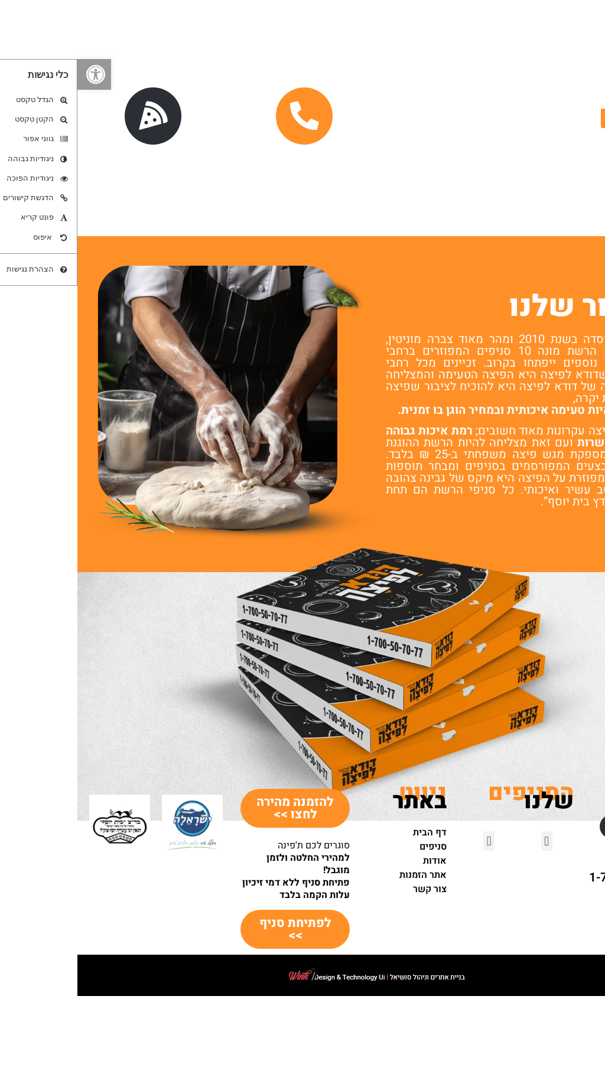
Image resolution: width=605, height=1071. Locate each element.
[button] (17, 74)
